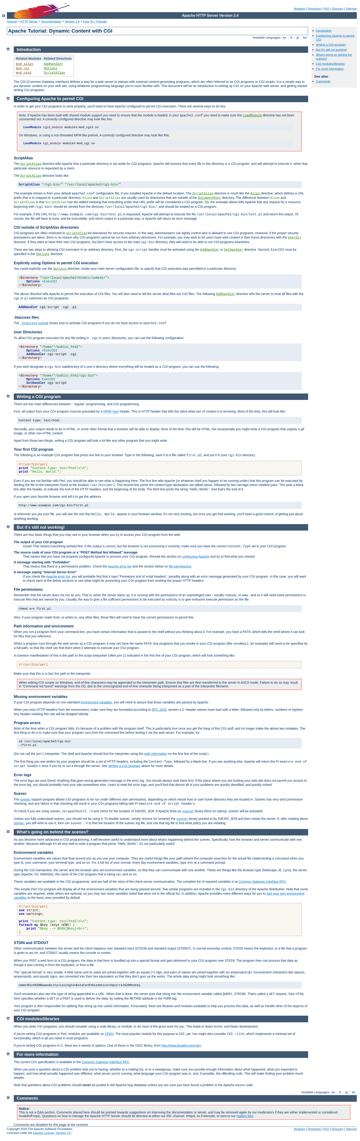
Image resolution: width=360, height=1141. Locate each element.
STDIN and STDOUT (31, 943)
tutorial (34, 323)
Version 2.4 (72, 21)
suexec (25, 799)
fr (291, 37)
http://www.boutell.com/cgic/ (181, 1045)
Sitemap (351, 8)
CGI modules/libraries (330, 63)
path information (155, 754)
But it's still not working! (331, 49)
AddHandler (53, 64)
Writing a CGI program (331, 44)
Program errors (27, 723)
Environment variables (33, 852)
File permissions (28, 589)
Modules (299, 8)
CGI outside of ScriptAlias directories (46, 227)
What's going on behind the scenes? (52, 832)
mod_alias (24, 64)
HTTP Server (29, 21)
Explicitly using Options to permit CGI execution (56, 263)
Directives (314, 8)
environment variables (96, 702)
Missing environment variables (41, 697)
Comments (323, 81)
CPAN (109, 1034)
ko (304, 37)
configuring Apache (195, 556)
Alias (255, 193)
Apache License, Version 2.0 (52, 1133)
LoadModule (252, 115)
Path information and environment (43, 626)
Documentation (51, 21)
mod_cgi (22, 68)
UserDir (294, 237)
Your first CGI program (33, 449)
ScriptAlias (54, 73)
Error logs (22, 775)
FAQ (326, 8)
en (284, 37)
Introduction (324, 30)
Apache (12, 21)
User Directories (28, 332)
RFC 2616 (159, 709)
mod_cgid (23, 73)
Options (50, 68)
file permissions (180, 566)
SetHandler (233, 250)
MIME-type (111, 411)
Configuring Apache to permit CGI (50, 98)
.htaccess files (26, 317)
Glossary (337, 8)
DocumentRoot (209, 198)
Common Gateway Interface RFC (262, 881)
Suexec (20, 793)
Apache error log (120, 566)
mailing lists (244, 1116)
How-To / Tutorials (95, 21)
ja (298, 37)
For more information (330, 68)
